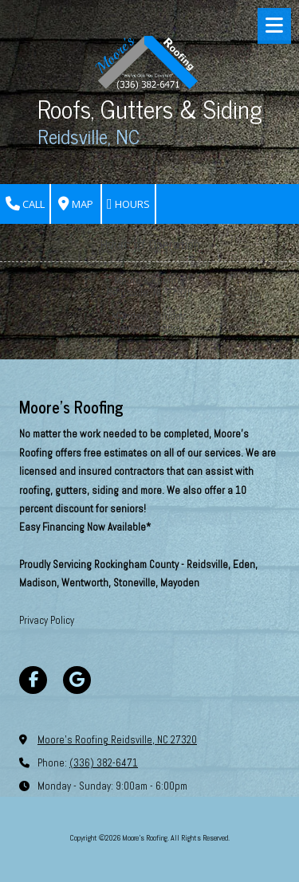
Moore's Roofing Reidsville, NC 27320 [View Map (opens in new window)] (117, 740)
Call (25, 204)
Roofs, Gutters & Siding (149, 108)
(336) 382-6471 (103, 763)
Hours (128, 204)
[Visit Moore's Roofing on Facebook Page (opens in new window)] (33, 680)
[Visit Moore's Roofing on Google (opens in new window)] (77, 680)
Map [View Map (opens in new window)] (75, 204)
